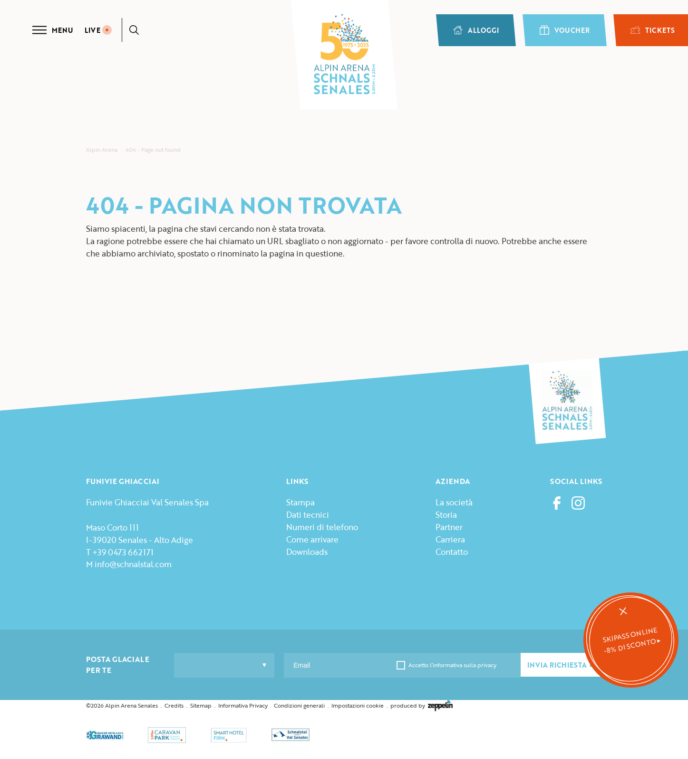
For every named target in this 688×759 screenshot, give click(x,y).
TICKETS (652, 30)
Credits (174, 705)
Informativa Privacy (243, 705)
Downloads (307, 552)
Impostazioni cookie (357, 705)
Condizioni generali (299, 705)
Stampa (300, 502)
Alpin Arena (101, 150)
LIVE (98, 30)
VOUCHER (565, 30)
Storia (446, 515)
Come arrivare (312, 539)
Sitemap (201, 705)
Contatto (452, 552)
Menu (52, 30)
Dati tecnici (307, 515)
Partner (449, 527)
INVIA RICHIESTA (561, 665)
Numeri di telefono (322, 527)
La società (454, 502)
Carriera (450, 539)
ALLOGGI (476, 30)
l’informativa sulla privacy (462, 665)
